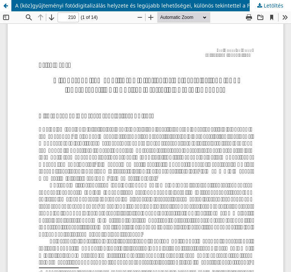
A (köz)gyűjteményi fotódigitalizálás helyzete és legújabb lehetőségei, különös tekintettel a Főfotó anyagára (151, 5)
